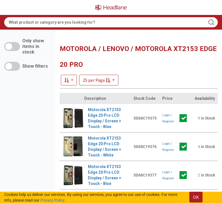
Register (168, 121)
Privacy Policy (52, 200)
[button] (98, 80)
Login (166, 115)
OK (196, 197)
